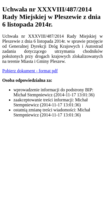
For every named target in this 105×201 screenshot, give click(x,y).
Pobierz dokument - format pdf (30, 70)
